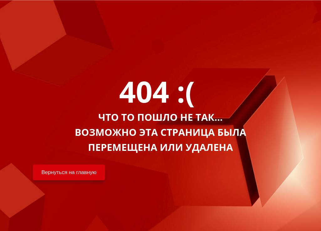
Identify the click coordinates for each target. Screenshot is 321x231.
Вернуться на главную (69, 172)
